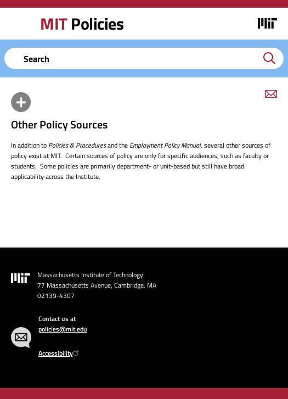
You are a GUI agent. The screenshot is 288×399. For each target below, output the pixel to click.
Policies (81, 23)
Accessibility (60, 353)
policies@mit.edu (62, 329)
